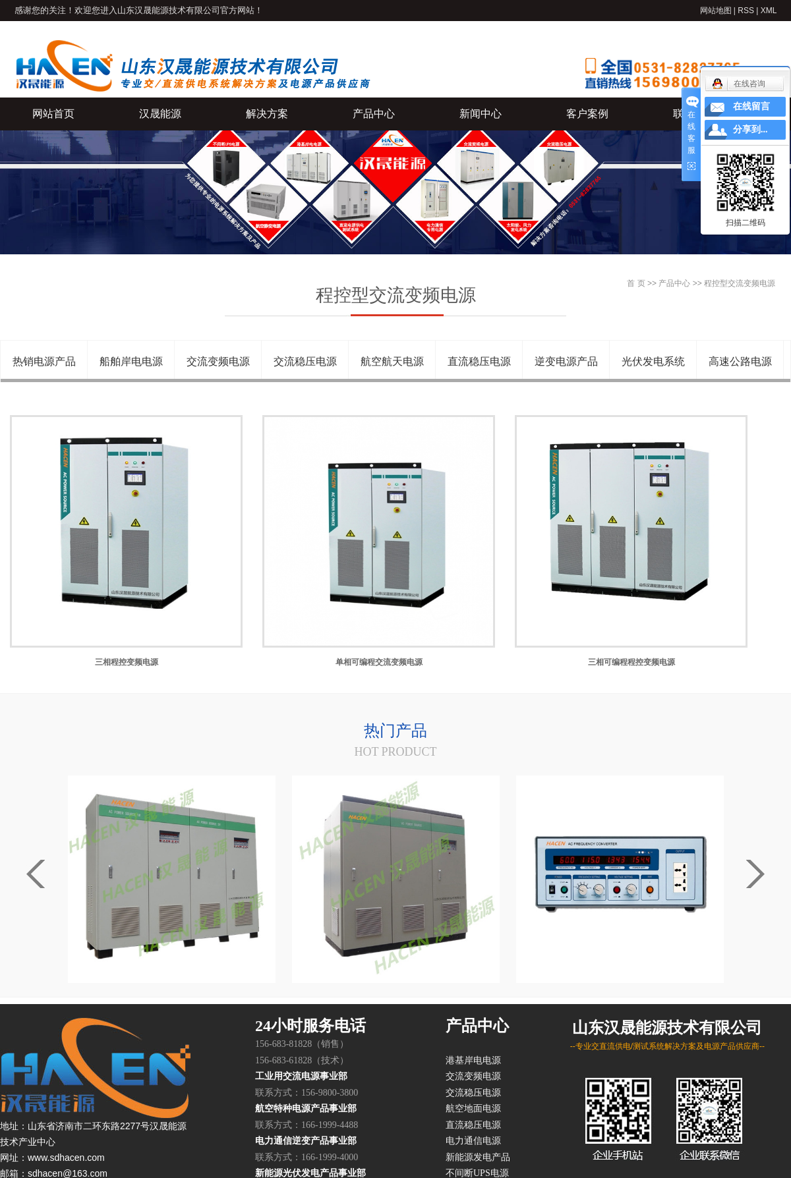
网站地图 (716, 10)
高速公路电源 (740, 361)
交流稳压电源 (305, 361)
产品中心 (374, 113)
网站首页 (53, 113)
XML (769, 10)
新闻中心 (480, 113)
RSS (746, 10)
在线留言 (751, 106)
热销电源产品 (44, 361)
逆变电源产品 (566, 361)
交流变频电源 (218, 361)
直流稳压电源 (479, 361)
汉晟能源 (160, 113)
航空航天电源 (392, 361)
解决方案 (267, 113)
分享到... (750, 129)
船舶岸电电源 (131, 361)
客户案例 (587, 113)
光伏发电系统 (653, 361)
